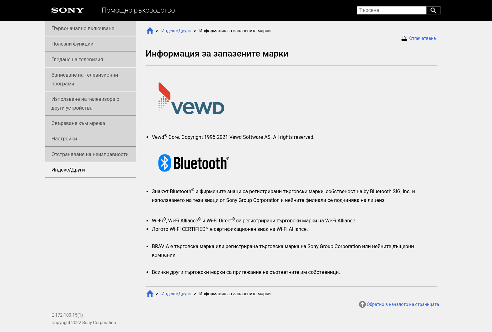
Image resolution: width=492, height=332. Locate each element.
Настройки (64, 139)
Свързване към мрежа (78, 123)
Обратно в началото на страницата (403, 304)
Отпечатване (422, 38)
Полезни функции (72, 44)
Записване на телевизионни (84, 79)
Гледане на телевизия (77, 60)
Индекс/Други (175, 30)
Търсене (433, 10)
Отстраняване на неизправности (90, 154)
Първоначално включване (82, 28)
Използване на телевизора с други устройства (85, 103)
